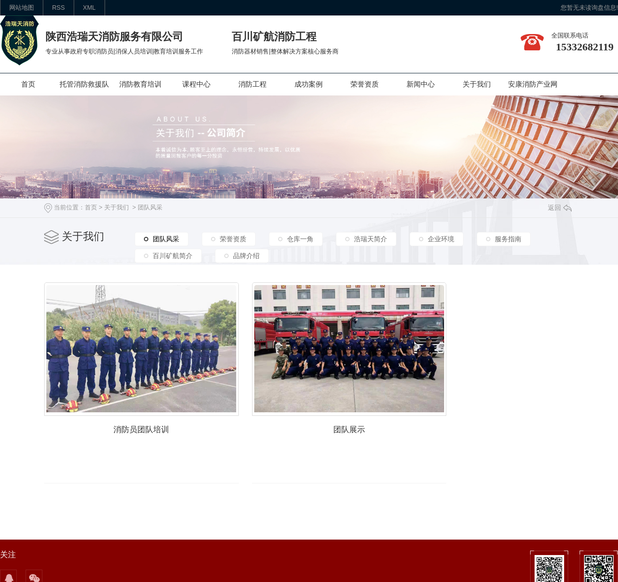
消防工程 (252, 84)
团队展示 (352, 427)
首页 (28, 84)
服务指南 (508, 239)
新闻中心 (421, 84)
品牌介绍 (246, 255)
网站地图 (21, 7)
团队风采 (150, 207)
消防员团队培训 (142, 427)
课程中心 (196, 84)
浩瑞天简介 (370, 239)
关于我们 (477, 84)
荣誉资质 (364, 84)
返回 (560, 207)
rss (58, 7)
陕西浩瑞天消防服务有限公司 (114, 36)
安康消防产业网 (533, 84)
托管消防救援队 (84, 84)
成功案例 (308, 84)
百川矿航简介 (172, 255)
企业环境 (441, 239)
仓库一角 (300, 239)
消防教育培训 (140, 84)
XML (89, 7)
